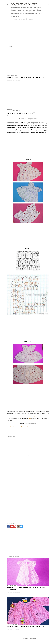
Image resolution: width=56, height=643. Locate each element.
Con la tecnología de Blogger (28, 638)
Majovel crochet (24, 4)
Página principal (16, 19)
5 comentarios (16, 592)
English (31, 19)
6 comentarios (16, 80)
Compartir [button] (9, 80)
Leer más (46, 79)
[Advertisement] (28, 30)
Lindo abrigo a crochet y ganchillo (25, 77)
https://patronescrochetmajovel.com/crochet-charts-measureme (28, 426)
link (18, 129)
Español (25, 19)
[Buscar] (48, 4)
